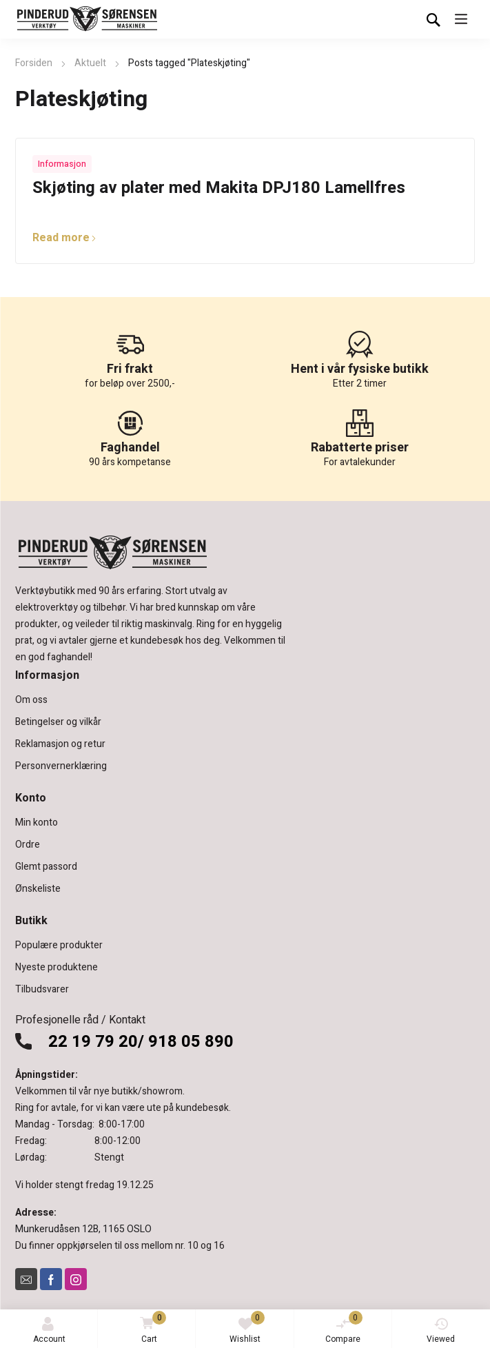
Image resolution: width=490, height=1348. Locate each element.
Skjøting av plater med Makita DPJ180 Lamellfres (218, 188)
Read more (64, 238)
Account (49, 1331)
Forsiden (33, 63)
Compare (344, 1328)
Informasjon (62, 164)
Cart (150, 1328)
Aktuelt (90, 63)
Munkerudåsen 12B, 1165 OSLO (83, 1229)
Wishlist (247, 1328)
